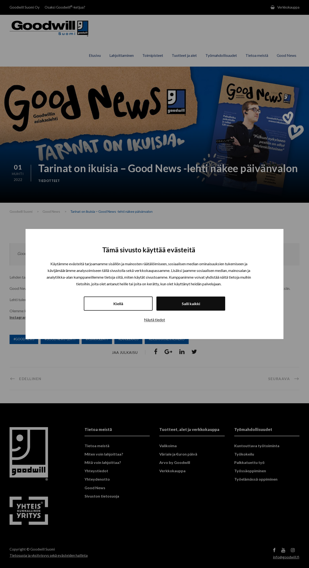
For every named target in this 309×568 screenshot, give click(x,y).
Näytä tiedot (154, 319)
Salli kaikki (191, 303)
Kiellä (118, 303)
